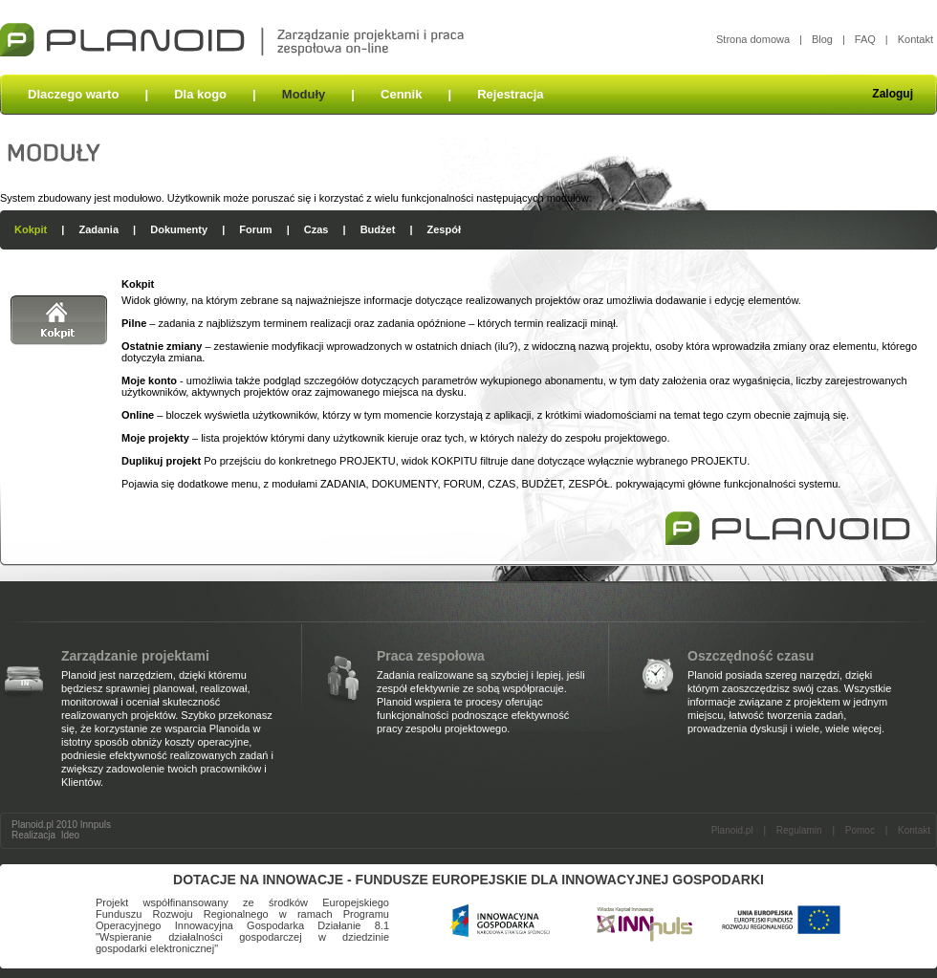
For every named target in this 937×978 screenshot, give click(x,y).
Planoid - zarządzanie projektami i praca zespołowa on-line (232, 37)
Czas (316, 229)
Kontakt (915, 39)
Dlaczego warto (73, 94)
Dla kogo (200, 94)
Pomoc (860, 830)
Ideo (70, 835)
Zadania (98, 229)
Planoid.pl (732, 830)
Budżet (378, 229)
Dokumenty (178, 229)
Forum (255, 229)
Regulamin (799, 830)
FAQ (865, 39)
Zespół (444, 229)
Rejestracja (510, 94)
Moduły (304, 94)
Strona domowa (753, 39)
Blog (822, 39)
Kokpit (30, 229)
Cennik (401, 94)
